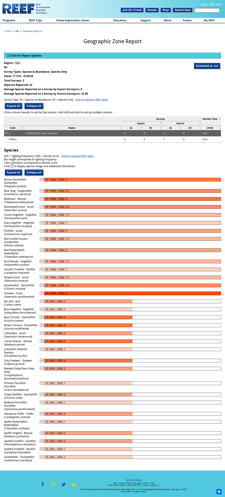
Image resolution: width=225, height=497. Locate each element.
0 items (218, 4)
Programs (9, 20)
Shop (165, 10)
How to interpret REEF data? (92, 99)
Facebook (42, 486)
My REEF (209, 20)
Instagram (53, 486)
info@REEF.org (153, 485)
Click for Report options (26, 55)
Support (145, 20)
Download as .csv (207, 66)
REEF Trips (35, 20)
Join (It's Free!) (132, 10)
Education (119, 20)
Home (8, 31)
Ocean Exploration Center (73, 20)
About (168, 20)
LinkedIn (74, 486)
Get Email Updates (134, 479)
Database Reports (32, 31)
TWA (17, 63)
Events (187, 20)
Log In (204, 4)
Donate (152, 10)
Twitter (63, 486)
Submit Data (182, 10)
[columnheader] (161, 119)
